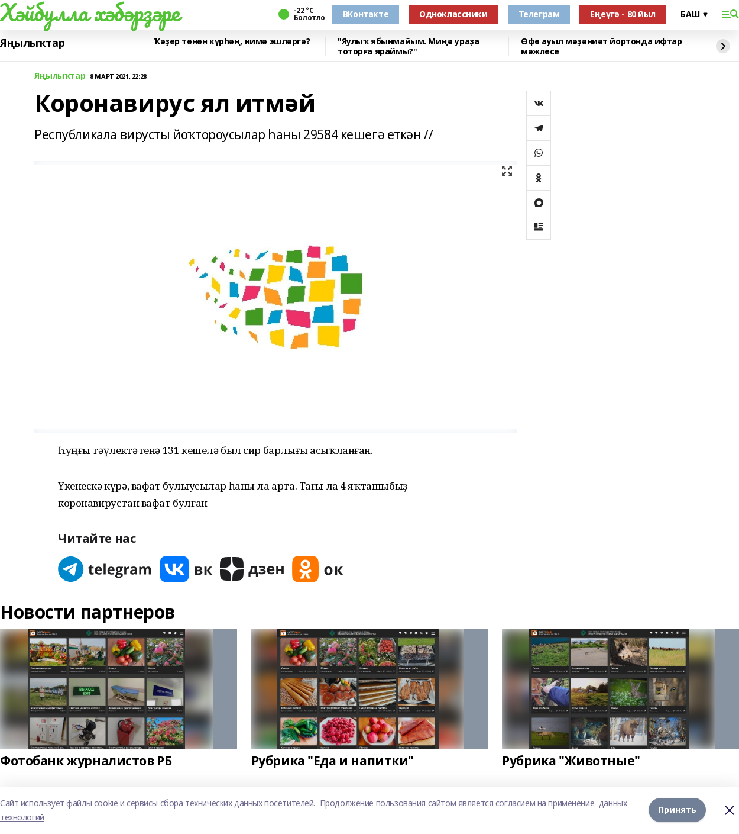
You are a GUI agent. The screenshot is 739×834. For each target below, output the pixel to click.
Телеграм (539, 14)
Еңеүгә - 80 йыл (623, 14)
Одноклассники (453, 14)
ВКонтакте (365, 14)
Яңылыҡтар (32, 43)
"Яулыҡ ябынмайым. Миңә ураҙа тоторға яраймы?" (408, 46)
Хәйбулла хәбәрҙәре (89, 12)
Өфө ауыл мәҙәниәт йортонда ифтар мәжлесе (601, 46)
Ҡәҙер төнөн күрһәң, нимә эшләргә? (232, 42)
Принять (677, 810)
